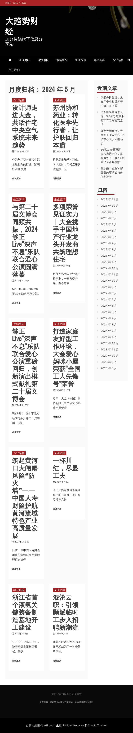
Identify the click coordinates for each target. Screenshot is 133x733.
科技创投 (43, 60)
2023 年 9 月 (109, 361)
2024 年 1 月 (109, 336)
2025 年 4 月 (109, 243)
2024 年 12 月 (110, 268)
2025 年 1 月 (109, 261)
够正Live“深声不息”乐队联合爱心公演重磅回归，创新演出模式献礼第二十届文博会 (26, 364)
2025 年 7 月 (109, 224)
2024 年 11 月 (110, 274)
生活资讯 (80, 60)
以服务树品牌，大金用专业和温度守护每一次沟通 (112, 101)
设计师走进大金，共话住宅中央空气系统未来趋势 (25, 125)
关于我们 (14, 70)
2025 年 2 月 (109, 255)
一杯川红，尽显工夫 (65, 467)
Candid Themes (97, 725)
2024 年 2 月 (109, 330)
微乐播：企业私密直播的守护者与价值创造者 (112, 172)
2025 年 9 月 (109, 211)
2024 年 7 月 (109, 299)
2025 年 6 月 (109, 230)
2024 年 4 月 (109, 318)
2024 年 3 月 (109, 324)
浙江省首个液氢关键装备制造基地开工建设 (25, 611)
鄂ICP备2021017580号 (66, 693)
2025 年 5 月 (109, 236)
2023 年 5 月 (109, 368)
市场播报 (61, 60)
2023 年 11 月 (110, 349)
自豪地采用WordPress (40, 725)
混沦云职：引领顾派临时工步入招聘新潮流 (65, 611)
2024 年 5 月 (109, 311)
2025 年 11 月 (110, 199)
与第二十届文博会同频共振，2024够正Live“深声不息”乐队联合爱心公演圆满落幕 (26, 239)
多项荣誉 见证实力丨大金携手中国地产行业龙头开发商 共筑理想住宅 (65, 232)
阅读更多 (16, 178)
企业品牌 (117, 60)
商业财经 (24, 60)
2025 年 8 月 (109, 218)
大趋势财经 (23, 25)
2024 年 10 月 (110, 280)
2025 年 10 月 (110, 205)
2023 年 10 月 (110, 355)
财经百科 (99, 60)
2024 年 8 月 (109, 293)
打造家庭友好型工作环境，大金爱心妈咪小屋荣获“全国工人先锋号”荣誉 (67, 357)
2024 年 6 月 (109, 305)
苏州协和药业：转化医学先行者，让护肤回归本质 (65, 125)
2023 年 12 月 (110, 343)
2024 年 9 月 (109, 286)
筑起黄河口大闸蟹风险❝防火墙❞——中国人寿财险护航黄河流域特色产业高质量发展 (25, 497)
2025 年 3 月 (109, 249)
